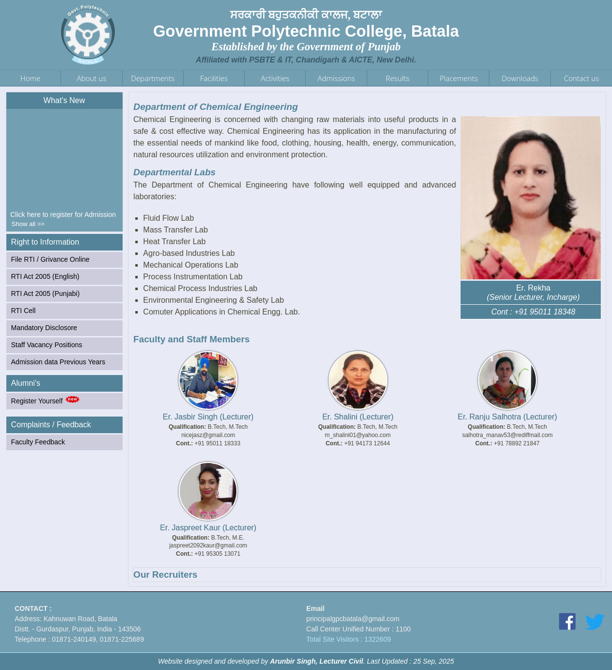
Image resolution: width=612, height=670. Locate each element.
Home (31, 78)
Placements (459, 78)
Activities (275, 78)
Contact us (581, 78)
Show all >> (28, 224)
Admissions (336, 78)
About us (91, 78)
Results (397, 78)
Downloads (520, 78)
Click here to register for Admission (63, 216)
